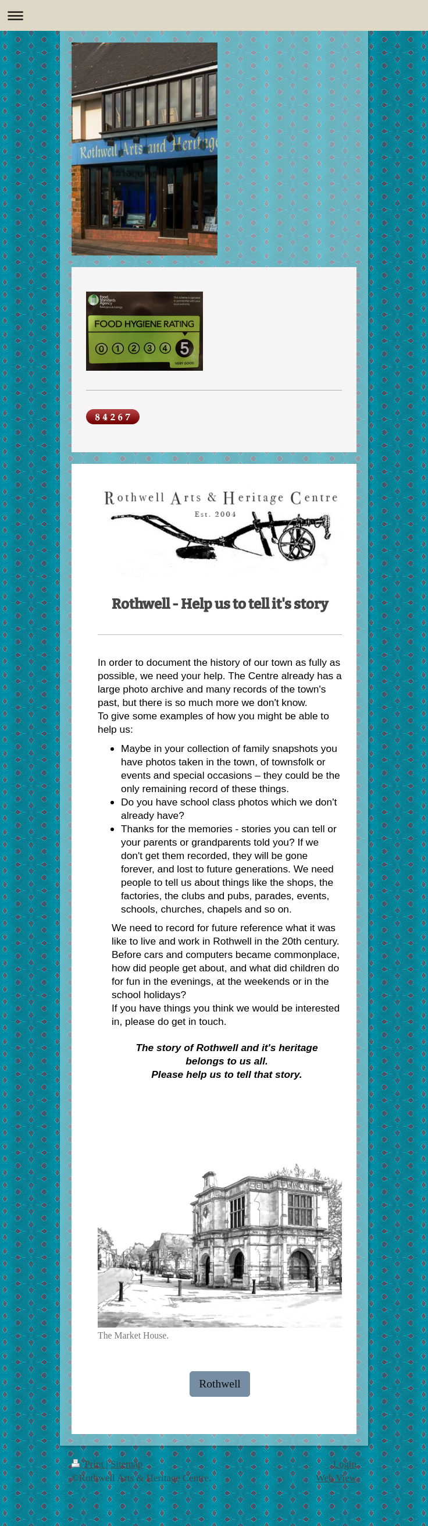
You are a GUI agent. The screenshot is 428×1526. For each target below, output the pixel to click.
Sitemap (126, 1464)
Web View (336, 1478)
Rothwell (220, 1384)
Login (344, 1464)
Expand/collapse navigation (214, 15)
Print (89, 1464)
